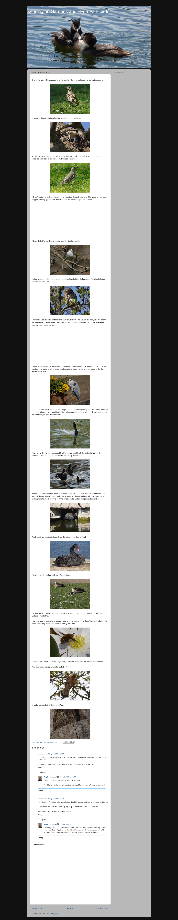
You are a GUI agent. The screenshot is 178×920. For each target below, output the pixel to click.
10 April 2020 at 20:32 (56, 754)
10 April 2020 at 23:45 (56, 799)
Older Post (102, 908)
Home (70, 908)
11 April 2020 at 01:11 (67, 824)
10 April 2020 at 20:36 (67, 777)
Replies (43, 773)
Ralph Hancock (50, 777)
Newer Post (38, 908)
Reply (40, 767)
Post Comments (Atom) (50, 914)
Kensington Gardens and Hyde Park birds (68, 11)
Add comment (38, 845)
